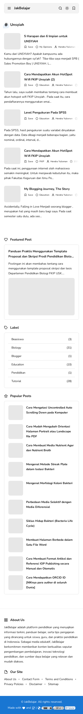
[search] (60, 8)
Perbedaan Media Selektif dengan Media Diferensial (48, 504)
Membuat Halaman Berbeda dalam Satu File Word (49, 542)
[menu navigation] (9, 8)
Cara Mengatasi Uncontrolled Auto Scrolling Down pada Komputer (49, 410)
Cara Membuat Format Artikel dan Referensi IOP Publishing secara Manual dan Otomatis (49, 564)
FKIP (41, 161)
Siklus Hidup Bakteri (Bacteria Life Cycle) (49, 523)
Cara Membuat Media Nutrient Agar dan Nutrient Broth (50, 447)
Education (44, 85)
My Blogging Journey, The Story (47, 189)
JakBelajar (22, 8)
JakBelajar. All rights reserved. (43, 702)
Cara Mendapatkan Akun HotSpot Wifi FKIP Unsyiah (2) (48, 77)
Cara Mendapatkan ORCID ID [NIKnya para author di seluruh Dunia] (46, 582)
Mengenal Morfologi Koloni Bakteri (49, 483)
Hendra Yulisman (66, 47)
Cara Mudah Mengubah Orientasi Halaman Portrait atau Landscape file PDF (48, 431)
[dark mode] (67, 8)
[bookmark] (74, 8)
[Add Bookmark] (28, 47)
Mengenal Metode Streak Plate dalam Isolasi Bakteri (46, 466)
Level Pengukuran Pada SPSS (45, 112)
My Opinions (45, 47)
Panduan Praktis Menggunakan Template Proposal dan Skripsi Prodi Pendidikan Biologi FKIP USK (41, 254)
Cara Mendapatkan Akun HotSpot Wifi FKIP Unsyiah (48, 153)
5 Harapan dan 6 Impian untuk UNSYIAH (45, 39)
